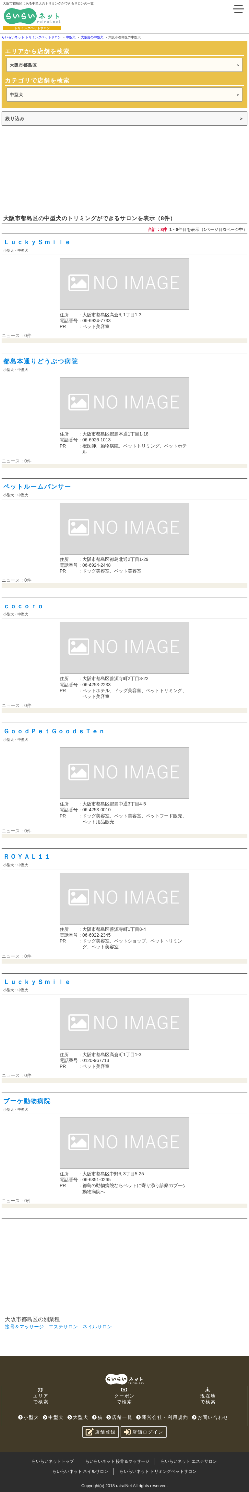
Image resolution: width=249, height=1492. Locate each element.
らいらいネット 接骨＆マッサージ (117, 1461)
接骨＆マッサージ (24, 1326)
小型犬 (28, 1417)
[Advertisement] (50, 169)
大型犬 (78, 1417)
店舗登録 (101, 1431)
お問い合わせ (210, 1417)
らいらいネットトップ (53, 1461)
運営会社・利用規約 (162, 1417)
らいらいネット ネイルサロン (81, 1471)
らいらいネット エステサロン (189, 1461)
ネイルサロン (97, 1326)
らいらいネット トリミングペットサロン (158, 1471)
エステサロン (63, 1326)
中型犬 (16, 94)
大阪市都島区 (23, 65)
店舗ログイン (143, 1431)
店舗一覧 (119, 1417)
